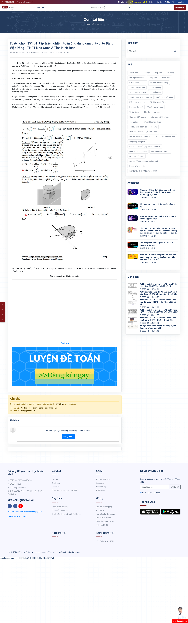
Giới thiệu (55, 487)
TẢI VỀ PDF (64, 343)
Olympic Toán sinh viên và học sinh (143, 161)
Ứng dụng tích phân (137, 141)
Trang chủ (90, 24)
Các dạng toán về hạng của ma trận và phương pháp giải (156, 244)
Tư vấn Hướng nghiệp (152, 122)
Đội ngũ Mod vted (136, 78)
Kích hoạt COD (102, 525)
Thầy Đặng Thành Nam (17, 516)
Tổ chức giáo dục (103, 479)
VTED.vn (59, 404)
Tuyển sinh (133, 73)
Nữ (150, 493)
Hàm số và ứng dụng (138, 151)
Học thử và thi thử (103, 518)
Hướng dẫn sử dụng (164, 97)
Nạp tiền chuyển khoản (105, 514)
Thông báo (133, 122)
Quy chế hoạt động (60, 510)
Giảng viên (153, 78)
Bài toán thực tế (63, 52)
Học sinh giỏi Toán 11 (160, 151)
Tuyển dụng (134, 112)
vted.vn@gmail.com (25, 2)
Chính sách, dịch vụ (137, 82)
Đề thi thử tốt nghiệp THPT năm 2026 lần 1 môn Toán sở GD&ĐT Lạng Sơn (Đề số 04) (158, 293)
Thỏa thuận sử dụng (60, 507)
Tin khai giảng (155, 87)
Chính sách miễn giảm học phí (64, 490)
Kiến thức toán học (137, 102)
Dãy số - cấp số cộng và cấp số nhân (144, 146)
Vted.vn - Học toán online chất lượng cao (39, 408)
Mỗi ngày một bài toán (160, 117)
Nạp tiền (159, 2)
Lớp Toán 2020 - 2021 (105, 541)
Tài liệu (167, 2)
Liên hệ (55, 479)
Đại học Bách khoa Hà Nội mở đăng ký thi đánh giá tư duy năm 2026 (158, 327)
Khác (157, 493)
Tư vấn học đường (137, 87)
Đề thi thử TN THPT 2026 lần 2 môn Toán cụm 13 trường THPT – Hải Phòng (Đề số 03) (158, 302)
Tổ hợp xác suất (168, 137)
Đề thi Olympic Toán (158, 102)
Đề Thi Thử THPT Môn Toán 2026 (143, 171)
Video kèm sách (178, 2)
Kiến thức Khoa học (152, 112)
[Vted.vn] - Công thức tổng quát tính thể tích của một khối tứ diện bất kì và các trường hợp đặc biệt (157, 192)
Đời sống (170, 73)
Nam (143, 493)
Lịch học (146, 73)
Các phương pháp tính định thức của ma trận (157, 205)
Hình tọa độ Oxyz (136, 156)
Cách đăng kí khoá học (105, 521)
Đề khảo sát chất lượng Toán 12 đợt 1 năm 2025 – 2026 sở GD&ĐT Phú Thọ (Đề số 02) (159, 311)
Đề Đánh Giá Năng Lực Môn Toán (143, 132)
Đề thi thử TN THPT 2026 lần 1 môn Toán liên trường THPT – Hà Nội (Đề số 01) (158, 319)
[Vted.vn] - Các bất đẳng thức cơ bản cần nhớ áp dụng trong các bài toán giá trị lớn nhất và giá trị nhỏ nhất (158, 257)
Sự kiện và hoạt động (159, 82)
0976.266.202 (8, 2)
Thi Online (100, 510)
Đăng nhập (180, 7)
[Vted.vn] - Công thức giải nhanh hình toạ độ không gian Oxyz (158, 217)
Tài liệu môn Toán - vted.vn (140, 97)
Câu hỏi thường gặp (104, 507)
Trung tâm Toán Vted (138, 92)
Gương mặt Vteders (137, 117)
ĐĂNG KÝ (175, 487)
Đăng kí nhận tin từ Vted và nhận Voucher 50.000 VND (160, 480)
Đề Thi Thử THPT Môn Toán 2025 (143, 137)
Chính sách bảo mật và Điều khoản (66, 514)
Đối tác (151, 2)
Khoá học (166, 78)
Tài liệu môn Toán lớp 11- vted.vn (143, 127)
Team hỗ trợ (101, 487)
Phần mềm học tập (137, 166)
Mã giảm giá (122, 2)
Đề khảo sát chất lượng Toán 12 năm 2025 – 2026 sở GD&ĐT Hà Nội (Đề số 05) (158, 285)
